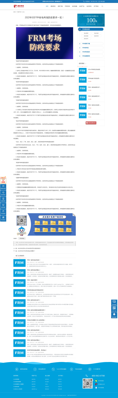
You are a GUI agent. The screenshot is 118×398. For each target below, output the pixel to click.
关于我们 (96, 6)
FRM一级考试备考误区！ (34, 260)
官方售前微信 (99, 381)
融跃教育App (34, 389)
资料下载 (60, 6)
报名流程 (96, 33)
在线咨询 (47, 386)
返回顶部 (114, 317)
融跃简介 (60, 379)
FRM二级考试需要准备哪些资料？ (36, 310)
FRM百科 (67, 6)
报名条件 (86, 38)
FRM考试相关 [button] (86, 52)
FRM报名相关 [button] (86, 29)
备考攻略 (74, 6)
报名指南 (86, 36)
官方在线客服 (99, 387)
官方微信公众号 (100, 384)
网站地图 (101, 1)
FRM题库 (3, 212)
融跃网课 (33, 384)
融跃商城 (33, 381)
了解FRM (19, 12)
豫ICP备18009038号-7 (72, 395)
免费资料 (3, 200)
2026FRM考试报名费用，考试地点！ (37, 350)
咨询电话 (3, 193)
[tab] (91, 29)
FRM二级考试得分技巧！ (34, 300)
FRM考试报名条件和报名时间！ (35, 290)
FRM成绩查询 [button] (86, 56)
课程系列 (53, 6)
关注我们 (3, 218)
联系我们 (60, 381)
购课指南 (47, 379)
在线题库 (33, 386)
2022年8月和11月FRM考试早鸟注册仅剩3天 (29, 248)
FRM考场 (22, 238)
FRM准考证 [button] (85, 47)
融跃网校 (33, 379)
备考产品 (81, 6)
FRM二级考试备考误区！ (34, 330)
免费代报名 (3, 187)
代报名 (46, 384)
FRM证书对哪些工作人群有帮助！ (36, 320)
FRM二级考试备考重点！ (34, 270)
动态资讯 (89, 6)
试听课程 (3, 206)
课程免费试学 (92, 122)
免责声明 (60, 386)
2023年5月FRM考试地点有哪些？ (26, 251)
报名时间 (96, 36)
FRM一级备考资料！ (32, 280)
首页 (47, 6)
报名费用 (86, 33)
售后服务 (47, 381)
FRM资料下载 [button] (86, 43)
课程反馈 (47, 389)
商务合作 (60, 384)
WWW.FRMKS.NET (55, 395)
